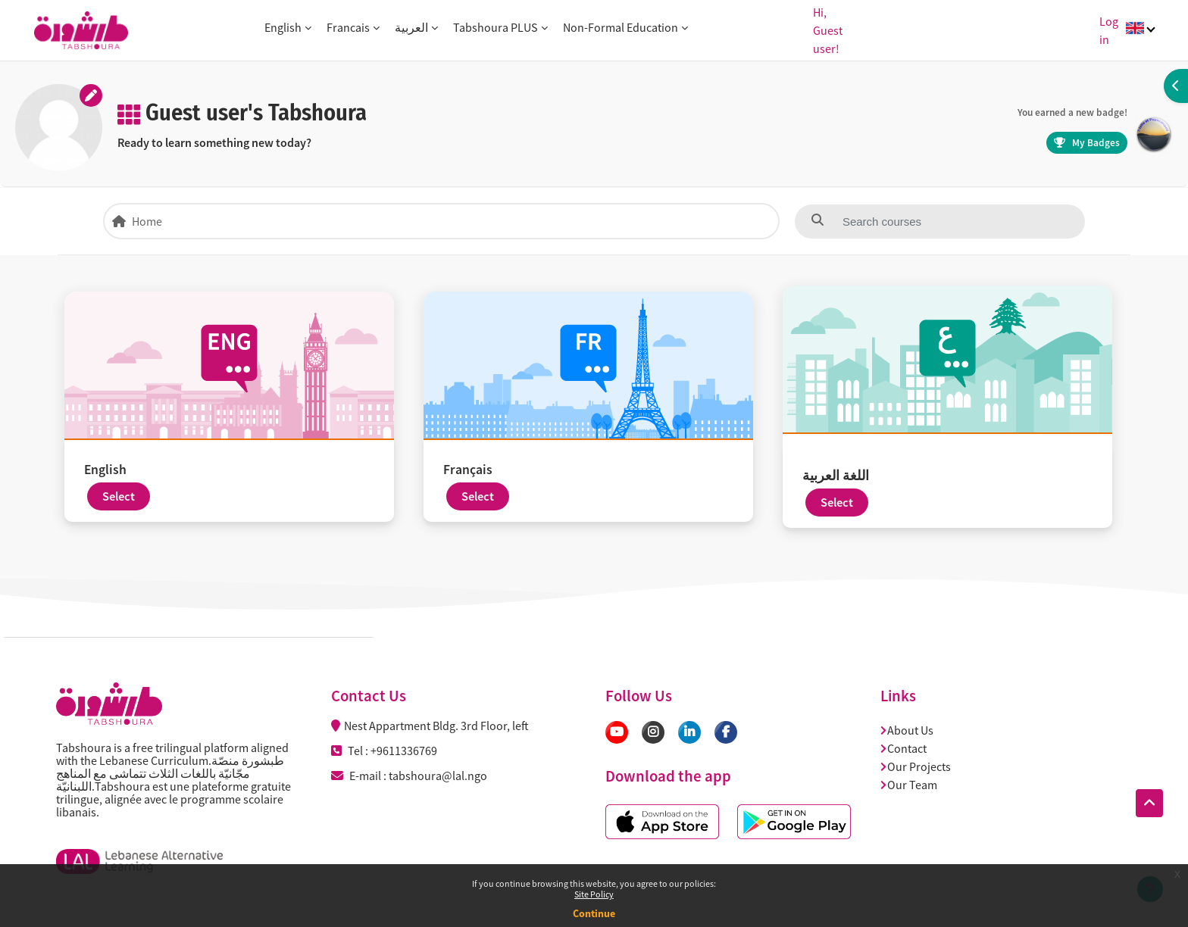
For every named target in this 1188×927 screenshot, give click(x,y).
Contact (903, 748)
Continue (594, 913)
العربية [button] (411, 27)
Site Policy (594, 894)
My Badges (1087, 142)
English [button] (283, 27)
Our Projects (916, 766)
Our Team (909, 784)
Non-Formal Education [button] (620, 27)
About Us (907, 730)
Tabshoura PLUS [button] (495, 27)
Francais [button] (348, 27)
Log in (1108, 30)
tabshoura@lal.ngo (438, 775)
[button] (1149, 803)
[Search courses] (914, 221)
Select (118, 496)
